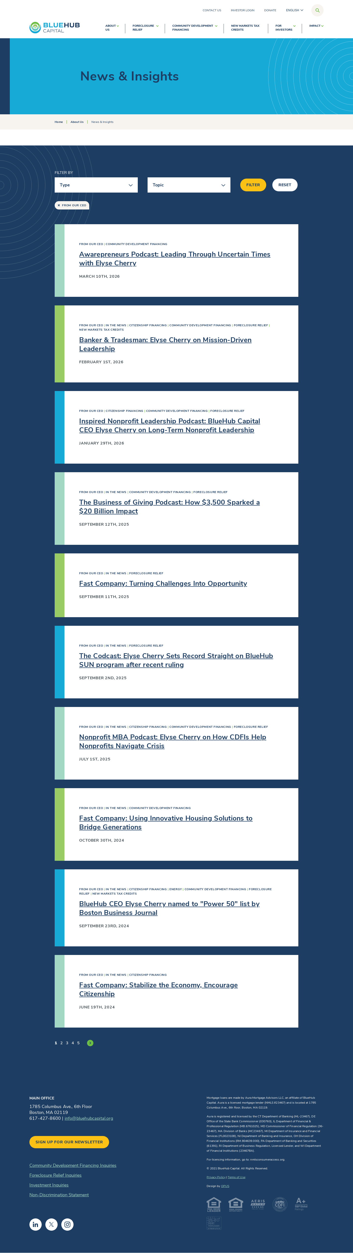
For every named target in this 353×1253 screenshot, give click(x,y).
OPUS (225, 1186)
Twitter (51, 1224)
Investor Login (242, 10)
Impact (314, 26)
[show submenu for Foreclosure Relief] (157, 28)
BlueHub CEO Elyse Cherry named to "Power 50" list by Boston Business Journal (169, 908)
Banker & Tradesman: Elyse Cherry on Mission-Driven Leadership (165, 344)
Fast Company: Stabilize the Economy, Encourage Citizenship (158, 989)
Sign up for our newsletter (69, 1142)
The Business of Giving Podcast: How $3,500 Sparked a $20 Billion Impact (169, 507)
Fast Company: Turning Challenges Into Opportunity (163, 583)
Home (59, 122)
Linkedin (35, 1224)
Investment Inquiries (49, 1185)
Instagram (67, 1224)
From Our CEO (91, 244)
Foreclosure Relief (143, 28)
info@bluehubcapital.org (89, 1118)
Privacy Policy (216, 1177)
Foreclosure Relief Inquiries (55, 1175)
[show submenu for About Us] (117, 28)
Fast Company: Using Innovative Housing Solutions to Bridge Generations (165, 823)
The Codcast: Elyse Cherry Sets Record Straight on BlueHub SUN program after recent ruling (176, 660)
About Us (110, 28)
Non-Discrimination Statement (59, 1195)
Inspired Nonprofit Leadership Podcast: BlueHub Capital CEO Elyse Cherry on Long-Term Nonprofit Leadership (169, 426)
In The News (116, 325)
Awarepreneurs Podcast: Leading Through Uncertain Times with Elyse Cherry (174, 259)
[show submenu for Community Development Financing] (216, 28)
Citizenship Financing (148, 325)
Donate (270, 10)
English (292, 10)
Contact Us (212, 10)
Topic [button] (158, 185)
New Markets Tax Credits (245, 28)
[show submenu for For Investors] (294, 28)
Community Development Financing (192, 28)
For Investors (284, 28)
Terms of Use (236, 1177)
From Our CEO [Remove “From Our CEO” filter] (72, 205)
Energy (175, 889)
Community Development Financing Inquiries (72, 1165)
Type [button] (65, 185)
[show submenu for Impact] (322, 28)
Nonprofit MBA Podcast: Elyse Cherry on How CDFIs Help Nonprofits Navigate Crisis (172, 741)
